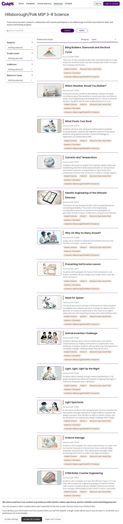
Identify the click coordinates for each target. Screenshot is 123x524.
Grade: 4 (83, 281)
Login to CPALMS (111, 3)
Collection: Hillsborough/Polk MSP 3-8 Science (81, 77)
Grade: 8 (83, 141)
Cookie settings (11, 519)
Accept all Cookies (31, 519)
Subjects (11, 42)
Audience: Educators (72, 73)
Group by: (85, 39)
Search (67, 30)
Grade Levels (13, 53)
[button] (20, 48)
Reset (82, 30)
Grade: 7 (83, 216)
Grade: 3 (83, 352)
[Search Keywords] (32, 31)
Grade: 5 (83, 104)
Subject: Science (70, 69)
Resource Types (14, 75)
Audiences (12, 64)
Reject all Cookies (53, 519)
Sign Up (98, 3)
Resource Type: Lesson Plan (90, 69)
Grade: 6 (83, 176)
